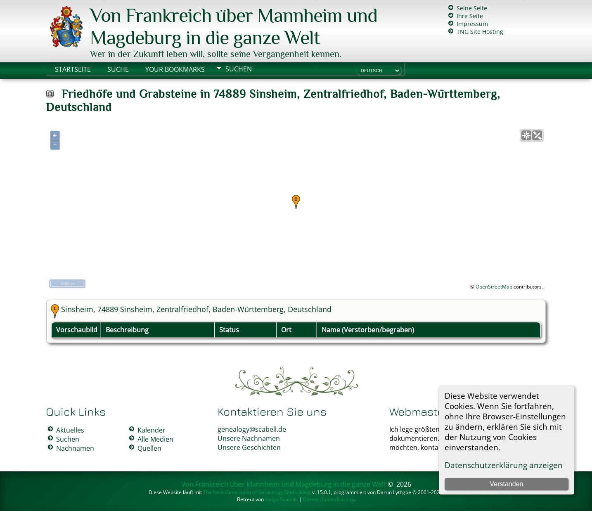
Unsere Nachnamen (249, 438)
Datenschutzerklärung (328, 499)
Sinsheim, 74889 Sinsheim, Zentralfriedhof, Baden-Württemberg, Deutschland (196, 309)
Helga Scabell (280, 499)
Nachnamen (75, 448)
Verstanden (506, 483)
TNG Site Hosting (480, 31)
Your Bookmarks (175, 69)
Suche (118, 69)
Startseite (73, 69)
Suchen (238, 68)
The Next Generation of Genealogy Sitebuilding (257, 492)
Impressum (472, 24)
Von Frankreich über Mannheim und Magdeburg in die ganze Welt (233, 26)
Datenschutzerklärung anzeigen (504, 465)
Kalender (151, 430)
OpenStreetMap (494, 286)
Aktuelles (70, 430)
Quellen (149, 448)
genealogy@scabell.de (252, 429)
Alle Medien (155, 439)
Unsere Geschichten (249, 447)
